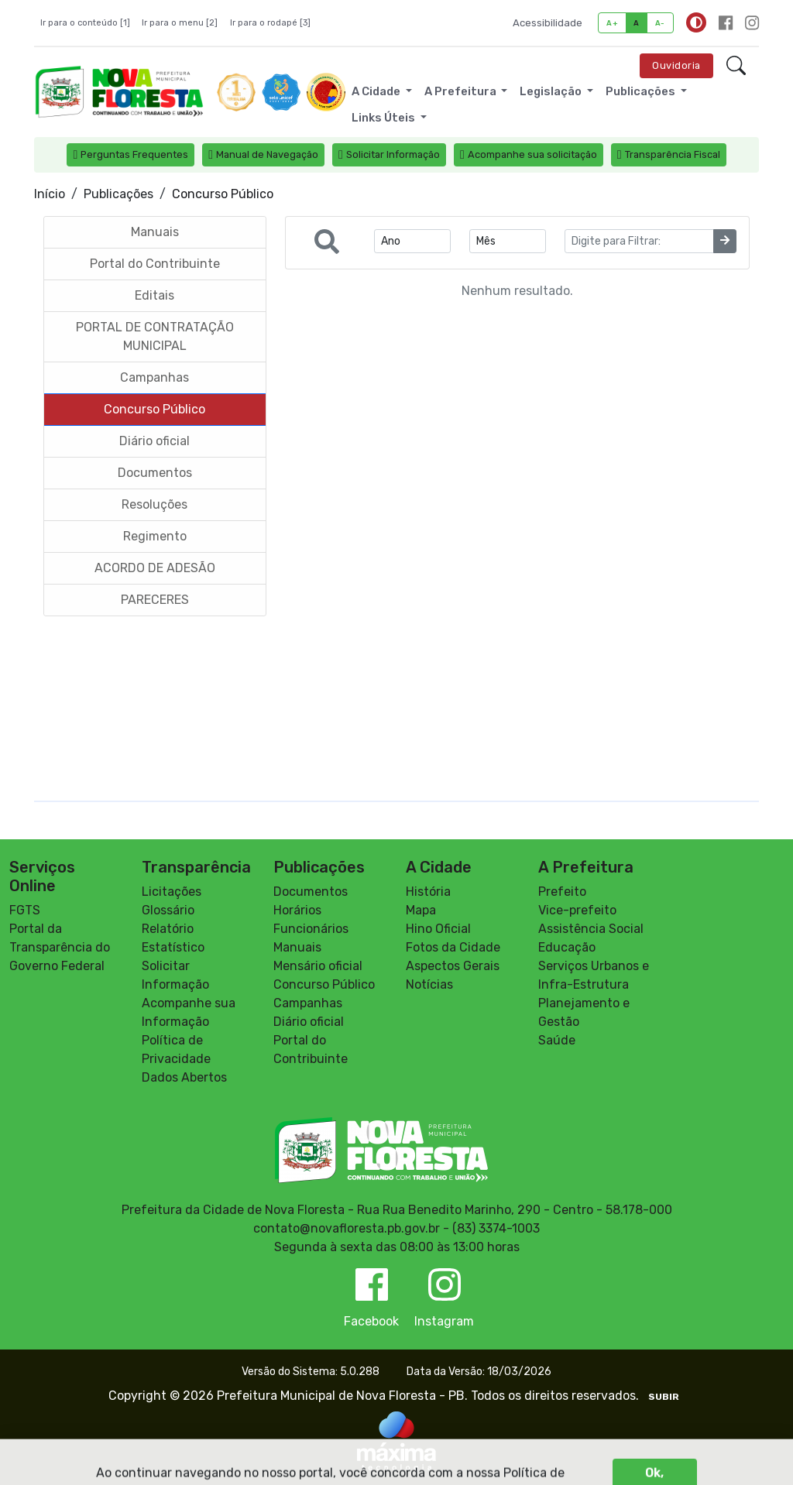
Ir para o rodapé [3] (270, 23)
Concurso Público (324, 984)
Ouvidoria (676, 65)
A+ (612, 23)
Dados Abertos (184, 1077)
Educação (567, 947)
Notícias (429, 984)
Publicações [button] (642, 91)
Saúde (556, 1040)
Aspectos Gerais (452, 966)
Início (49, 194)
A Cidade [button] (377, 91)
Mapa (421, 910)
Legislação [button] (552, 91)
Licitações (171, 891)
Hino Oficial (438, 928)
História (428, 891)
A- (660, 23)
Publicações (118, 194)
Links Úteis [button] (384, 118)
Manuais (297, 947)
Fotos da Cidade (453, 947)
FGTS (24, 910)
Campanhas (307, 1003)
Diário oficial (308, 1021)
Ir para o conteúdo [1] (85, 23)
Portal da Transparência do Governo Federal (59, 947)
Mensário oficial (317, 966)
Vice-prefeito (577, 910)
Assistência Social (591, 928)
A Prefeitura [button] (461, 91)
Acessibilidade (547, 23)
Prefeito (562, 891)
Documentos (310, 891)
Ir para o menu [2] (180, 23)
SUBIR (663, 1396)
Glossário (168, 910)
